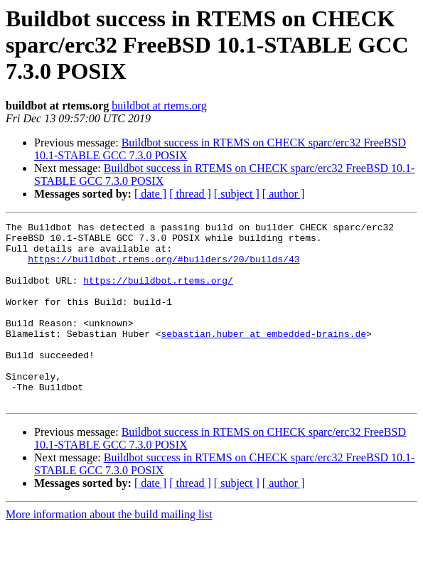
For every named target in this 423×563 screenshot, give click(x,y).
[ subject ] (236, 194)
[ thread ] (190, 194)
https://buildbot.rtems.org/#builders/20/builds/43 (163, 267)
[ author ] (283, 194)
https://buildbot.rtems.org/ (158, 292)
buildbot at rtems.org (159, 106)
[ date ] (150, 194)
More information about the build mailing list (109, 551)
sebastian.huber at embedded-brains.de (263, 356)
